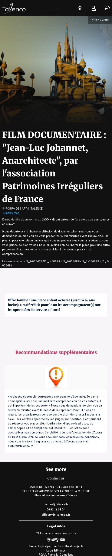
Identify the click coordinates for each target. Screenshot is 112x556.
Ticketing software (49, 529)
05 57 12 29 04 (56, 505)
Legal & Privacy (56, 546)
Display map (11, 213)
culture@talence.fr (56, 499)
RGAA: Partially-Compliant (56, 550)
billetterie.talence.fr (56, 510)
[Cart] (107, 8)
